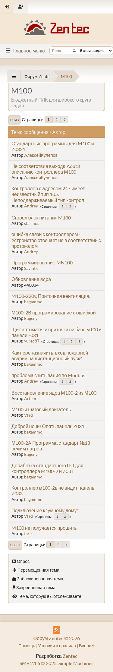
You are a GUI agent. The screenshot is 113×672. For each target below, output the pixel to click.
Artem (30, 398)
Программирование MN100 (42, 262)
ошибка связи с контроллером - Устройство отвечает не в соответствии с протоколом (56, 239)
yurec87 (31, 340)
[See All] (14, 76)
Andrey (31, 205)
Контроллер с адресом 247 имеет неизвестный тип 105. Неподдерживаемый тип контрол (48, 194)
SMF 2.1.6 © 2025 (38, 663)
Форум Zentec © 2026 (56, 638)
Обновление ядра (31, 279)
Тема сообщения (30, 132)
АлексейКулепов (41, 155)
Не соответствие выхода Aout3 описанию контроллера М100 (45, 169)
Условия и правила (57, 645)
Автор (58, 132)
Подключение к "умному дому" (45, 510)
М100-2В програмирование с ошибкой (53, 312)
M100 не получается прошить (44, 528)
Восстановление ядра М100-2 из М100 (53, 393)
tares (28, 533)
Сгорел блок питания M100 (41, 217)
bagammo (33, 301)
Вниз (14, 120)
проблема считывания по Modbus (48, 375)
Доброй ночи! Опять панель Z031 (47, 426)
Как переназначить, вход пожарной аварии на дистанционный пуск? (49, 355)
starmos (31, 223)
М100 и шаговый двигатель (41, 409)
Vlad (28, 415)
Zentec (70, 656)
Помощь (26, 645)
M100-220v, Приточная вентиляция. (50, 296)
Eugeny (31, 318)
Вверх (15, 545)
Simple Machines (75, 663)
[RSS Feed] (56, 630)
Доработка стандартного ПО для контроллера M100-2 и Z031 (47, 468)
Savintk (31, 268)
